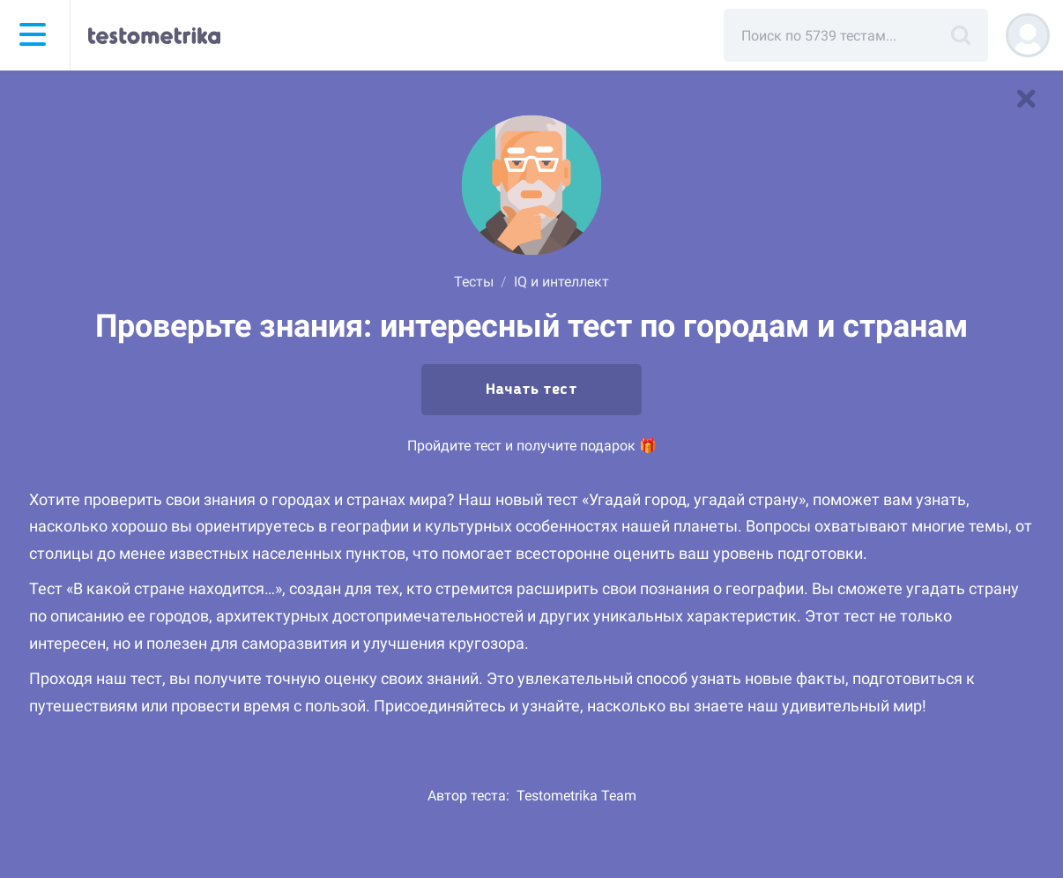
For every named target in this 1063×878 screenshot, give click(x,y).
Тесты (474, 281)
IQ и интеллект (561, 281)
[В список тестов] (1026, 98)
